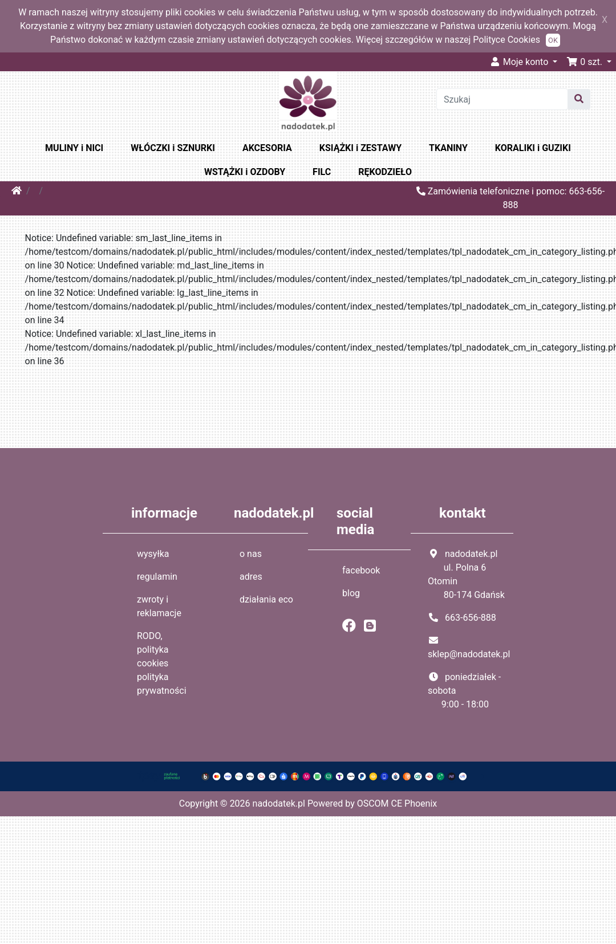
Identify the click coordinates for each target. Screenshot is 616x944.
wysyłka (153, 553)
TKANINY (448, 148)
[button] (589, 61)
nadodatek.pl (279, 803)
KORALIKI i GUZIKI (533, 148)
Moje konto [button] (520, 61)
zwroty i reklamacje (159, 606)
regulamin (157, 576)
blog (351, 593)
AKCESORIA (267, 148)
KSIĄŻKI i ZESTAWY (360, 148)
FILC (322, 171)
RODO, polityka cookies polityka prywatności (162, 663)
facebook (361, 570)
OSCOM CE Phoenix (397, 803)
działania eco (266, 599)
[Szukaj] (502, 99)
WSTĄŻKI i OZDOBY (244, 171)
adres (251, 576)
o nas (251, 553)
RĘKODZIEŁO (385, 171)
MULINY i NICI (74, 148)
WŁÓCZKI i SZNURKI (173, 148)
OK (553, 40)
